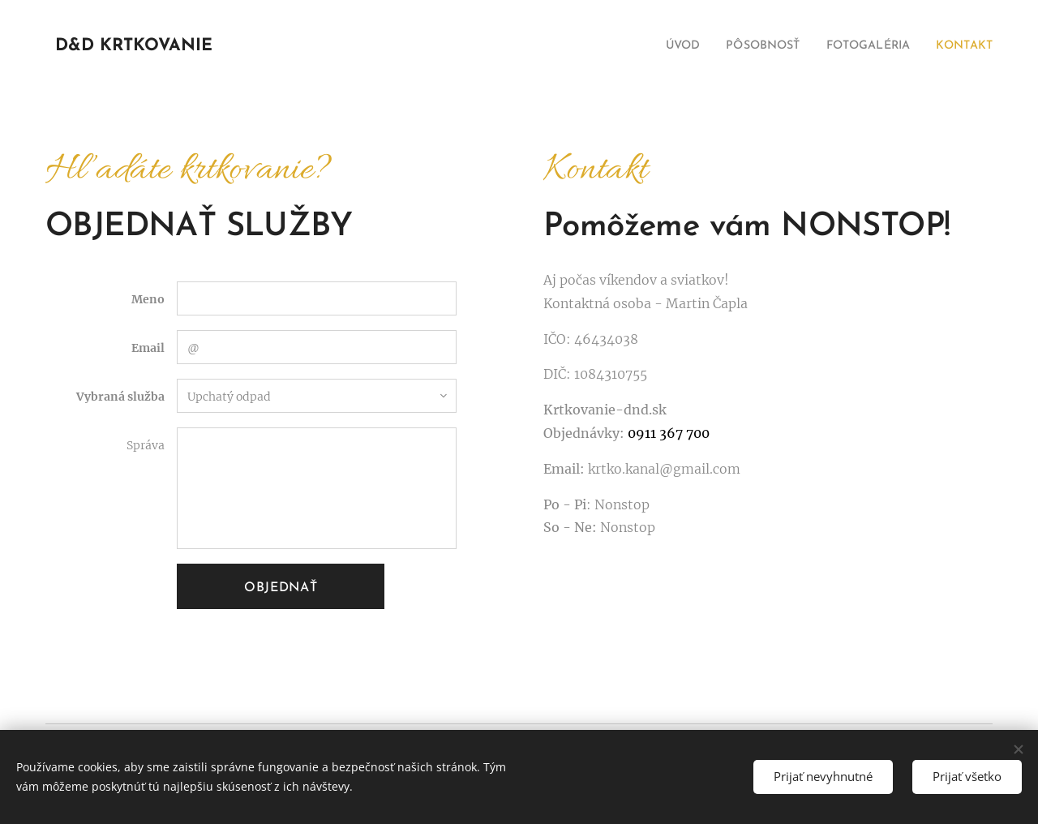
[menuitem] (656, 46)
